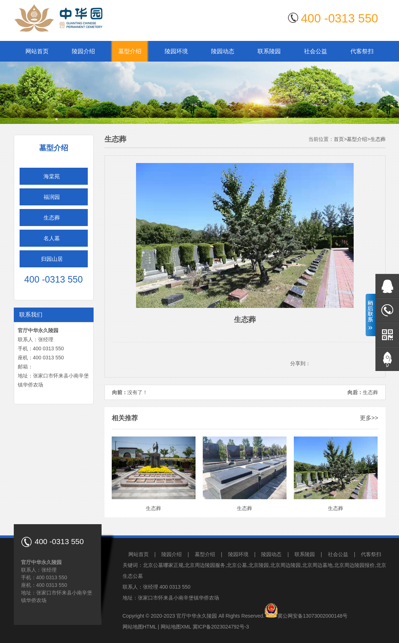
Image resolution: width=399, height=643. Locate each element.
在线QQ (387, 286)
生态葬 (52, 217)
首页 (339, 139)
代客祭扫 (362, 51)
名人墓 (52, 238)
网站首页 (37, 51)
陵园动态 (222, 51)
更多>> (369, 418)
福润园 (52, 197)
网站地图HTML (140, 627)
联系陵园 (269, 51)
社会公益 (315, 51)
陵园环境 (176, 51)
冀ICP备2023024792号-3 (221, 627)
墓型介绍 (129, 51)
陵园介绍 (83, 51)
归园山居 (52, 259)
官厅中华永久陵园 (196, 616)
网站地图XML (176, 627)
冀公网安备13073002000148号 (312, 616)
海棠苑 (52, 176)
